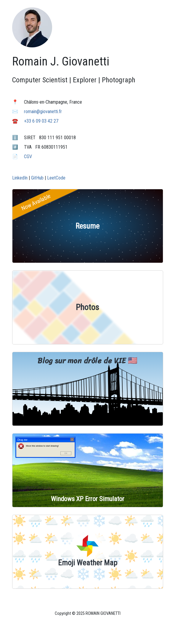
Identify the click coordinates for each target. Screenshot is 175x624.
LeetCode (56, 178)
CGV (28, 156)
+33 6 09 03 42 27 (41, 121)
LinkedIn (20, 178)
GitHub (37, 178)
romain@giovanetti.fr (43, 111)
